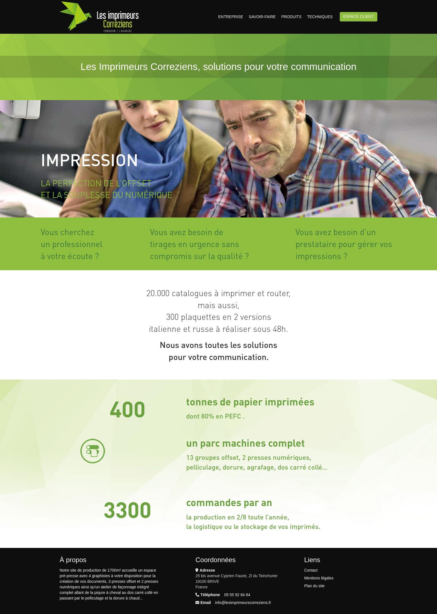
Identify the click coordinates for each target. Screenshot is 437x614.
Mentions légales (318, 578)
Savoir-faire (262, 16)
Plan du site (314, 586)
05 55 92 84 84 (237, 595)
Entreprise (230, 16)
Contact (310, 570)
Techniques (320, 16)
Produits (291, 16)
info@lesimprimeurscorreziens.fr (243, 602)
